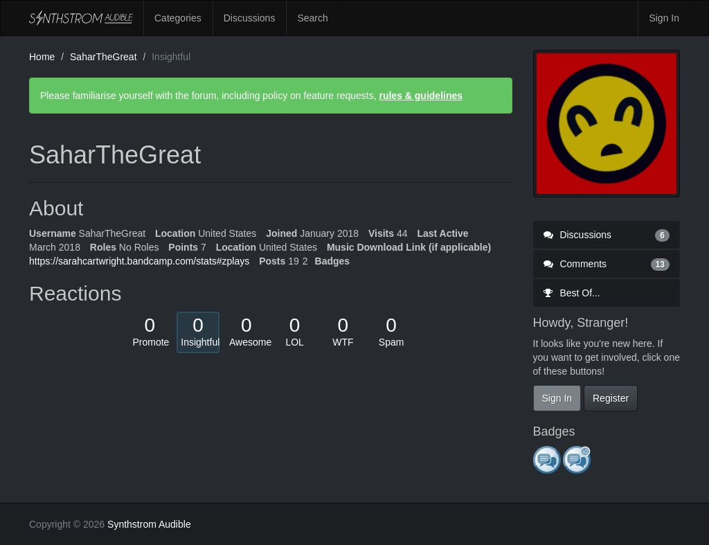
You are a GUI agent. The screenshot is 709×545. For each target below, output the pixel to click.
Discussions (250, 18)
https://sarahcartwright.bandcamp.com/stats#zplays (139, 261)
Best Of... (572, 292)
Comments (607, 264)
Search (312, 18)
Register (611, 398)
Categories (177, 18)
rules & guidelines (421, 95)
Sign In (664, 18)
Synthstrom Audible (81, 18)
